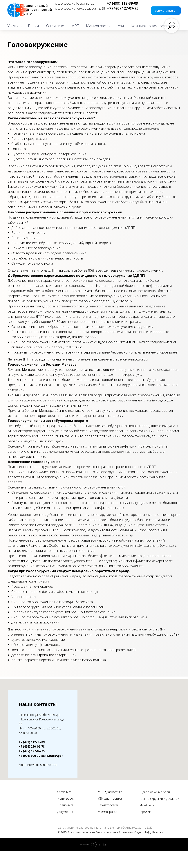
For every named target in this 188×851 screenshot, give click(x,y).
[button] (166, 10)
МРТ (75, 25)
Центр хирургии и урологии (159, 798)
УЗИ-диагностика (110, 798)
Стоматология (108, 805)
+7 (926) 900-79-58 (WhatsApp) (41, 756)
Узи (121, 25)
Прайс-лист (65, 805)
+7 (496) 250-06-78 (32, 746)
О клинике (55, 25)
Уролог (145, 812)
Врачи (33, 25)
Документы (65, 811)
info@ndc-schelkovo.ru (42, 765)
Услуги (13, 25)
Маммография (98, 25)
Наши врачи (66, 798)
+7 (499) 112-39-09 (122, 3)
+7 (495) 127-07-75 (122, 8)
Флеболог (147, 805)
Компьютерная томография (155, 25)
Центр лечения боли (155, 792)
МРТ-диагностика (110, 792)
